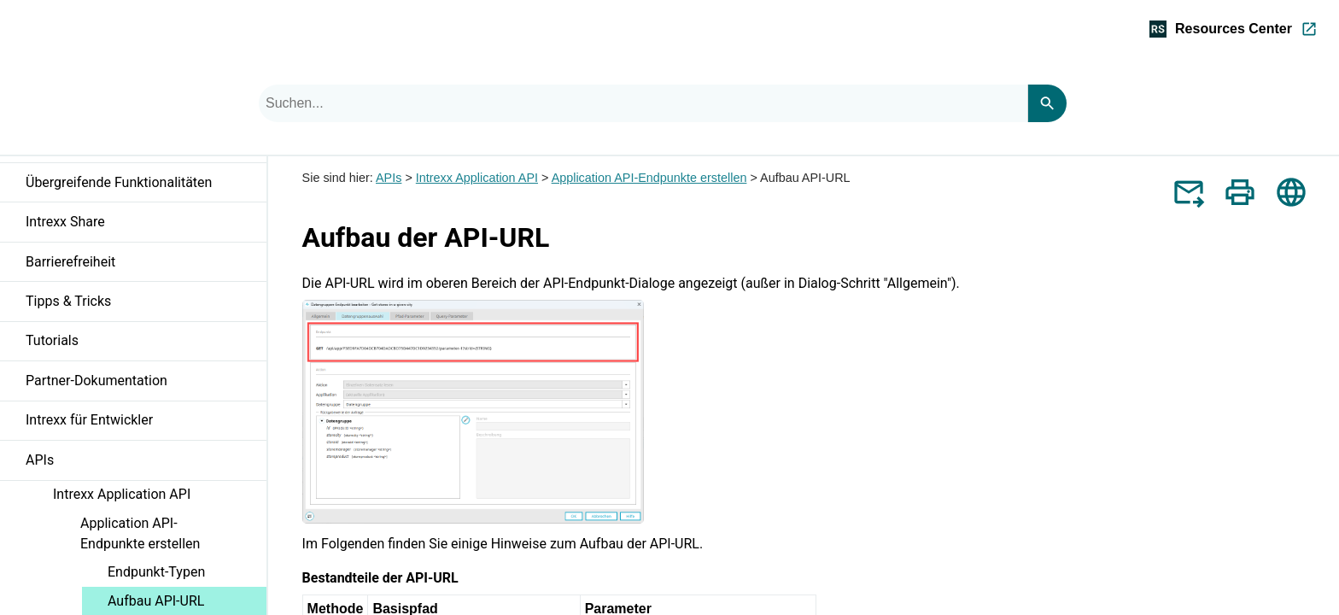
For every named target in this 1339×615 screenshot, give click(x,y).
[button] (252, 191)
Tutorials (146, 346)
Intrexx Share (146, 226)
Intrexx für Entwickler (146, 425)
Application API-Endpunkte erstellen (173, 537)
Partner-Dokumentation (96, 380)
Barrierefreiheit (146, 266)
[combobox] (643, 103)
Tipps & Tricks (146, 305)
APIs (146, 464)
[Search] (1047, 103)
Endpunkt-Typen (156, 572)
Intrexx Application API (159, 497)
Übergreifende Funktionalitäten (146, 187)
